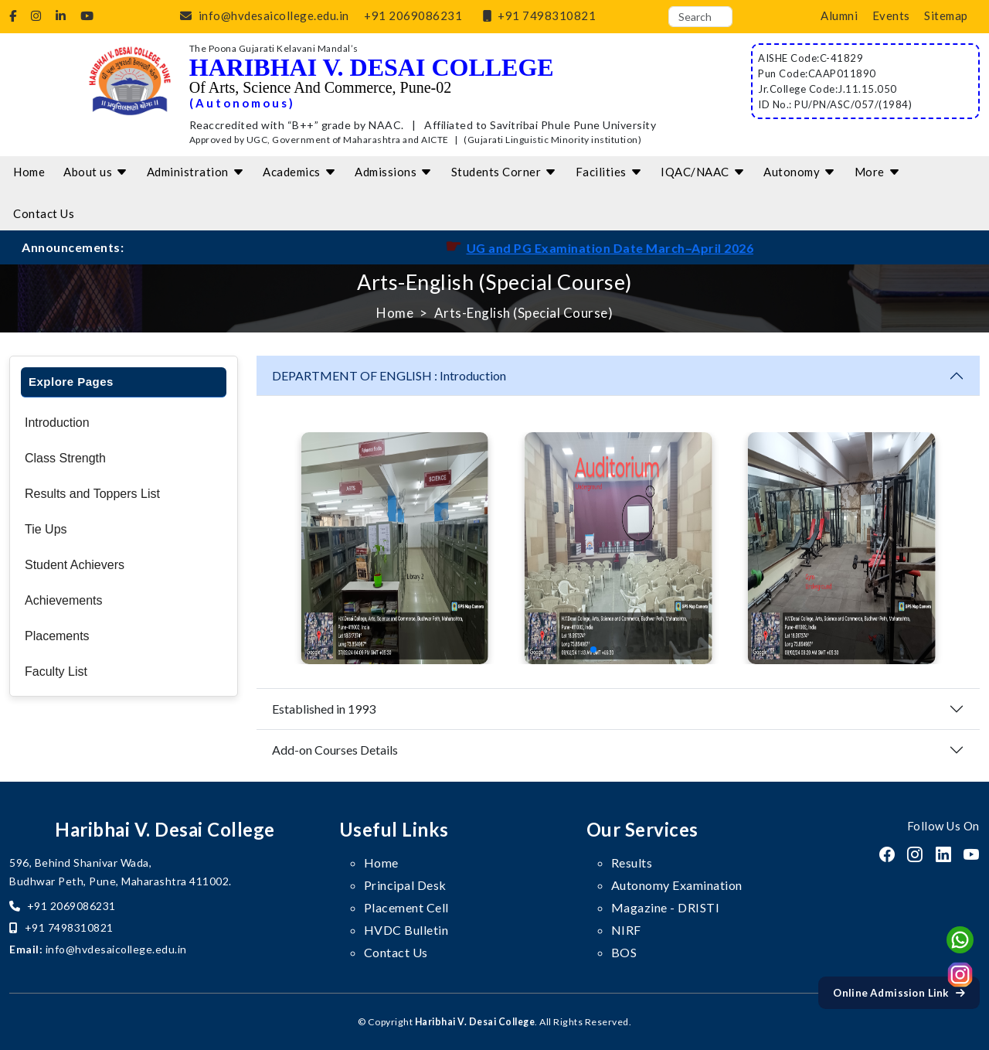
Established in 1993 (324, 708)
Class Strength (65, 458)
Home (29, 172)
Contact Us (43, 213)
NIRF (626, 929)
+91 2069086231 (413, 15)
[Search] (700, 16)
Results (632, 862)
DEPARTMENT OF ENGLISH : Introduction (389, 375)
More (878, 171)
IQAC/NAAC (703, 171)
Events (891, 15)
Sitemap (946, 15)
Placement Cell (406, 907)
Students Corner (504, 171)
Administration (196, 171)
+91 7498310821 (536, 15)
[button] (544, 649)
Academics (299, 171)
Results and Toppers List (92, 493)
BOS (624, 952)
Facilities (609, 171)
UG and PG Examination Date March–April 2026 (659, 247)
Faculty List (56, 671)
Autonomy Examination (677, 885)
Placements (57, 636)
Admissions (394, 171)
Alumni (839, 15)
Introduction (57, 422)
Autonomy (799, 171)
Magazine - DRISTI (665, 907)
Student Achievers (74, 564)
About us (95, 171)
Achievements (64, 600)
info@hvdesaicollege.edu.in (261, 15)
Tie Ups (46, 529)
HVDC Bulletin (406, 929)
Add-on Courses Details (335, 749)
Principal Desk (405, 885)
